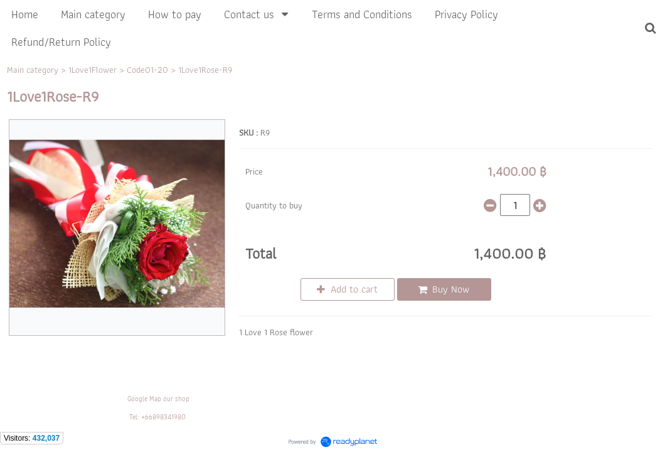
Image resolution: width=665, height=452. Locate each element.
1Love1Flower (92, 70)
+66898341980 (163, 416)
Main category (32, 70)
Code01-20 (147, 70)
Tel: (134, 416)
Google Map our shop (158, 398)
